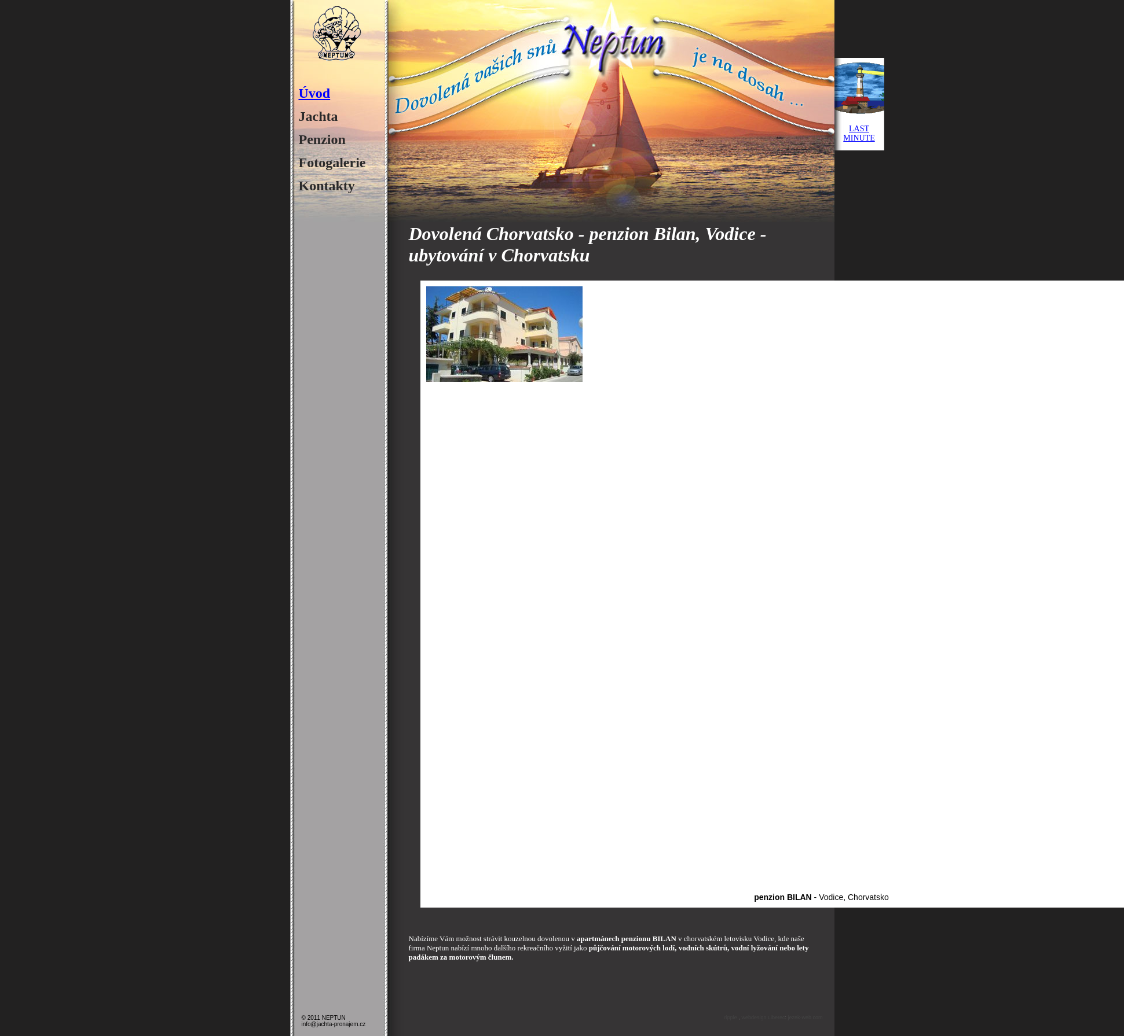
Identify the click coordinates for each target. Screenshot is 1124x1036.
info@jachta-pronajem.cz (334, 1024)
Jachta (318, 116)
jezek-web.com (805, 1017)
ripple (731, 1017)
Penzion (322, 139)
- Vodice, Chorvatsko (821, 897)
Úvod (315, 93)
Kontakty (327, 185)
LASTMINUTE (858, 133)
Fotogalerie (332, 162)
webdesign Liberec (763, 1017)
